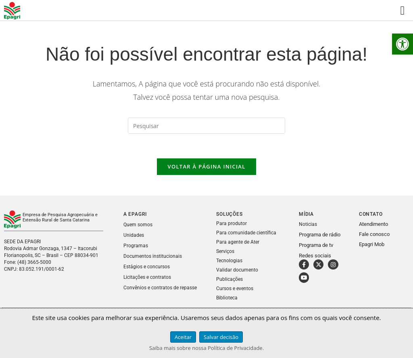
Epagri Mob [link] (371, 244)
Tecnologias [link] (229, 260)
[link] (402, 44)
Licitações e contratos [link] (147, 277)
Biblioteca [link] (227, 298)
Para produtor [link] (231, 223)
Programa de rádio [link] (319, 235)
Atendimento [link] (373, 224)
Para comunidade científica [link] (246, 233)
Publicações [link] (229, 279)
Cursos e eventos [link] (234, 288)
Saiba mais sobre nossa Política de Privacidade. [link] (206, 348)
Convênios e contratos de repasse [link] (160, 288)
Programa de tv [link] (316, 245)
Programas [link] (135, 245)
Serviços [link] (225, 251)
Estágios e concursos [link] (146, 267)
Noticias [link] (308, 224)
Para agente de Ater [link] (237, 242)
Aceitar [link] (183, 337)
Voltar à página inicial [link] (206, 166)
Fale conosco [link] (374, 234)
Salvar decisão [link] (221, 337)
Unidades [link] (133, 235)
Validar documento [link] (237, 270)
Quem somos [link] (137, 224)
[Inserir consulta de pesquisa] (206, 126)
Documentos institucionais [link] (152, 256)
